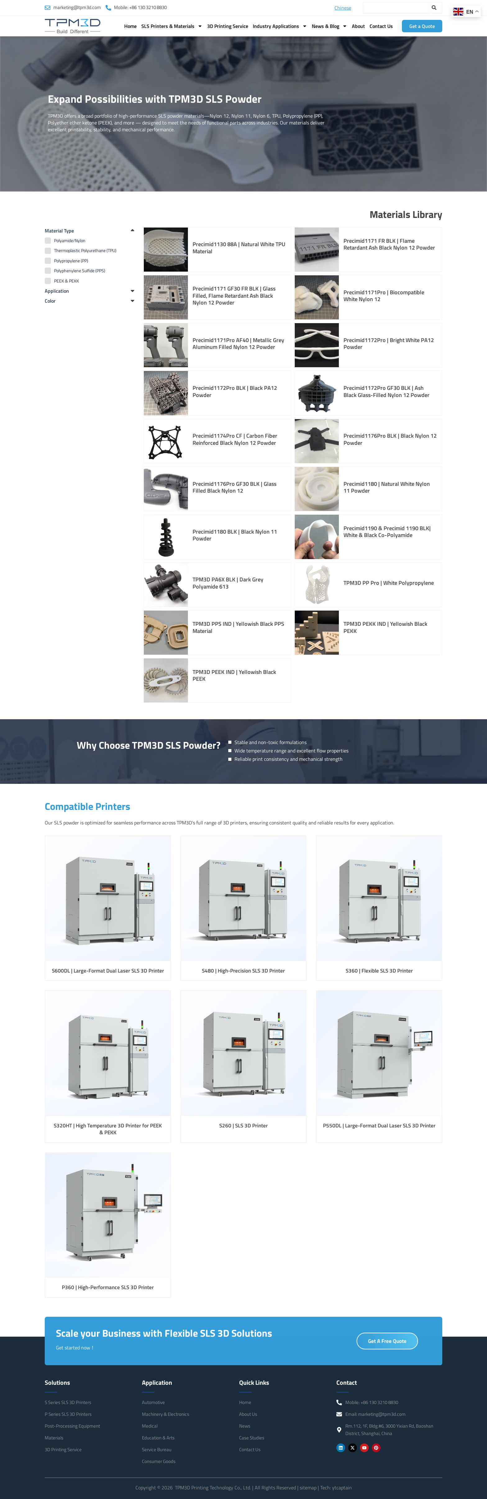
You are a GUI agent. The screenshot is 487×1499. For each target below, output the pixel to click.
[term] (89, 240)
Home (130, 26)
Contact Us (381, 26)
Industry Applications (280, 26)
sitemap (308, 1487)
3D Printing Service (227, 26)
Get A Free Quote (387, 1345)
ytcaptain (342, 1487)
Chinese (343, 7)
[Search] (437, 7)
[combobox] (396, 7)
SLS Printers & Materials (172, 26)
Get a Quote (422, 26)
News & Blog (329, 26)
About (358, 26)
